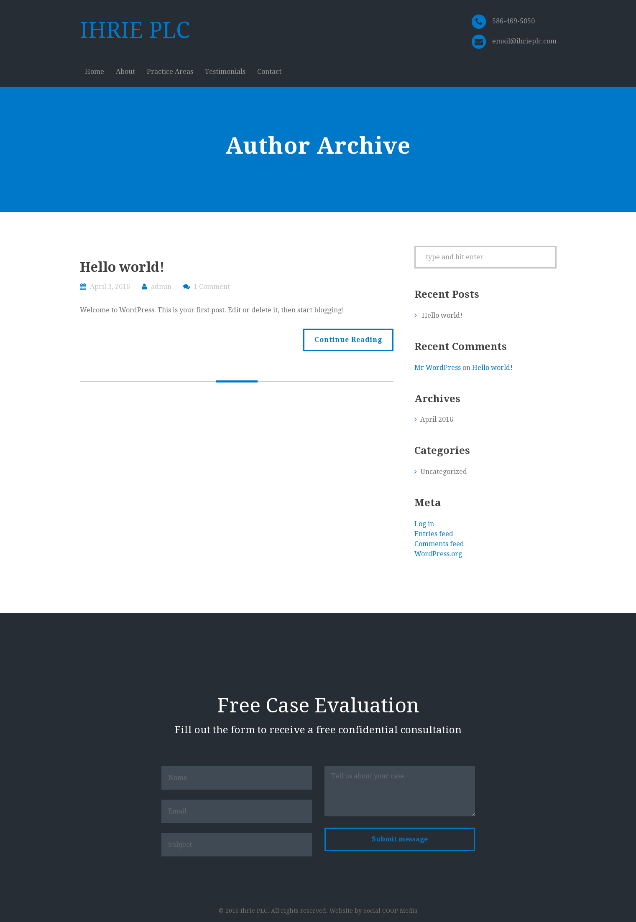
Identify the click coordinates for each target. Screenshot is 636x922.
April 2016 (436, 419)
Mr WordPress (437, 368)
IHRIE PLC (135, 30)
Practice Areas (170, 72)
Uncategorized (443, 472)
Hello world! (122, 267)
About (125, 72)
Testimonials (225, 72)
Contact (269, 72)
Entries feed (433, 534)
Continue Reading (348, 340)
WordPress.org (438, 554)
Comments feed (439, 544)
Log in (424, 524)
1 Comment (212, 287)
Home (94, 72)
